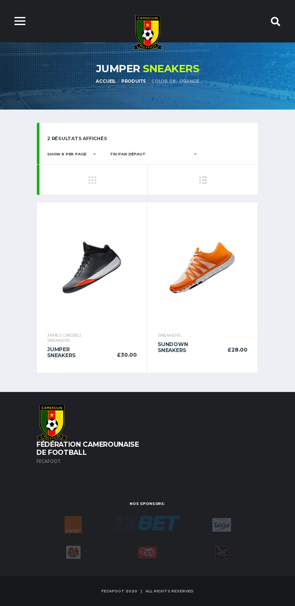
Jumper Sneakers (61, 352)
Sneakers (58, 340)
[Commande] (153, 154)
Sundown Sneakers (173, 347)
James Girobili (64, 335)
